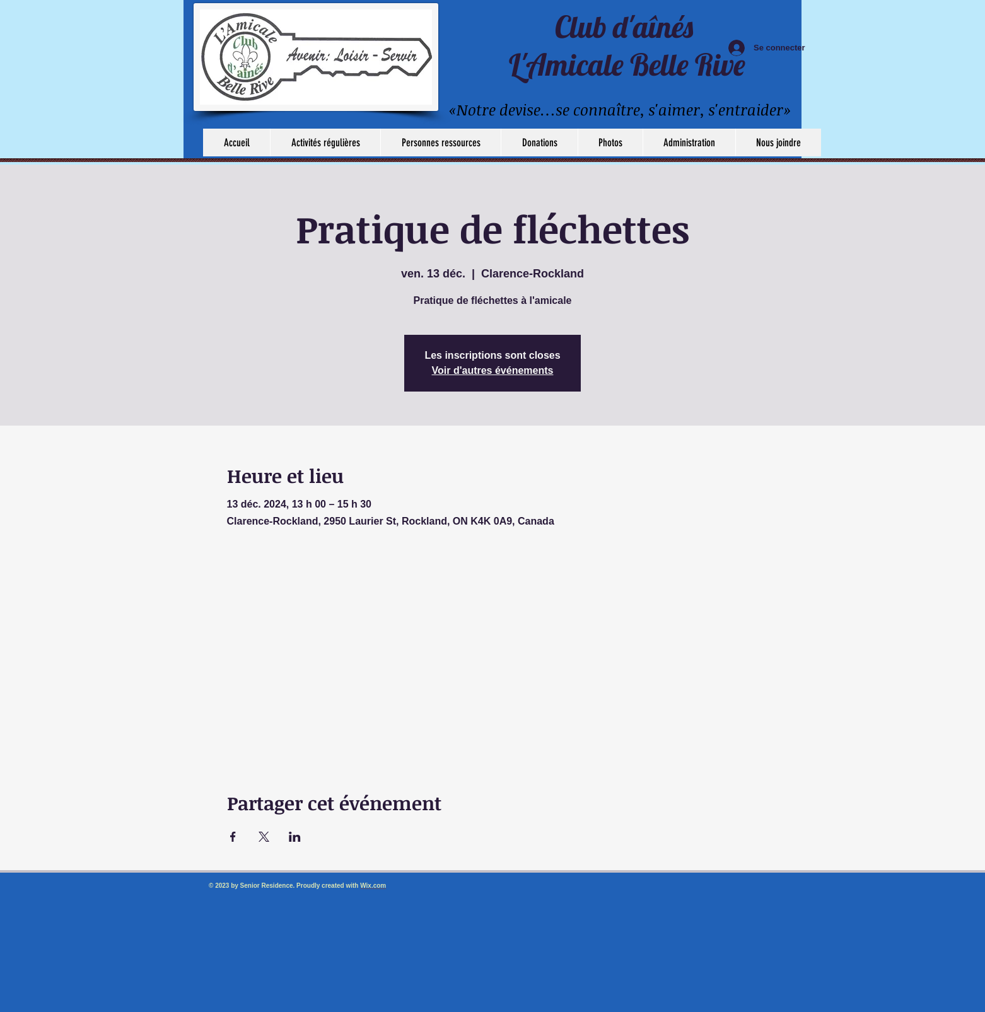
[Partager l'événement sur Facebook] (233, 837)
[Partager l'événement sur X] (264, 837)
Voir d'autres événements (493, 370)
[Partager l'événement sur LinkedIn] (295, 837)
